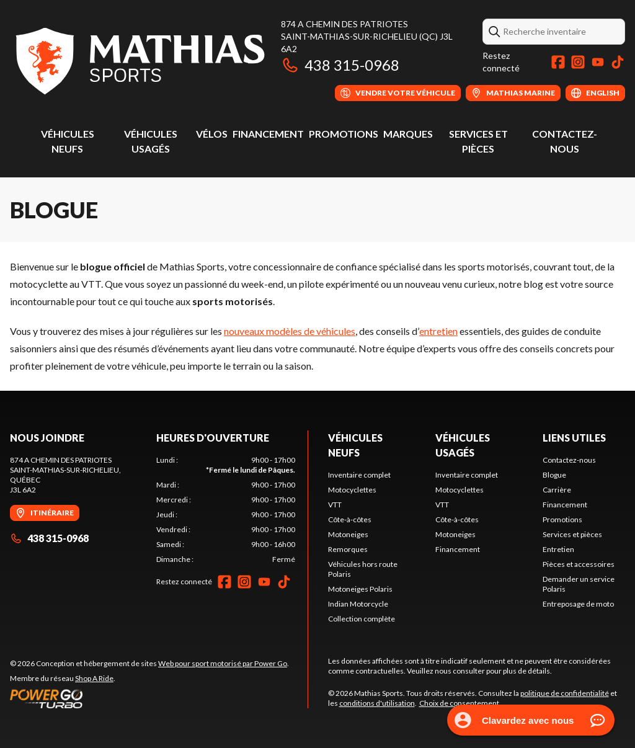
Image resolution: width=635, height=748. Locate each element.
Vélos (212, 134)
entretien (438, 331)
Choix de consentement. (460, 703)
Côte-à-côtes (349, 519)
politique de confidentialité (564, 693)
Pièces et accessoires (579, 564)
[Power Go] (149, 698)
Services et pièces (572, 534)
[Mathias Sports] (139, 60)
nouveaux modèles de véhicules (289, 331)
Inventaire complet (359, 474)
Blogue (554, 474)
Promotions (343, 134)
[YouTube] (597, 62)
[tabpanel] (225, 509)
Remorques (348, 549)
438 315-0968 (340, 65)
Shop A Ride (94, 678)
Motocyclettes (352, 489)
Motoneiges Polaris (360, 589)
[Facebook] (558, 62)
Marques (408, 134)
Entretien (558, 549)
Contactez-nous (569, 460)
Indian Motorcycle (358, 603)
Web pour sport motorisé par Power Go (222, 663)
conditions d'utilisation (377, 703)
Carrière (557, 489)
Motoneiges (348, 534)
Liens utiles (574, 437)
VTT (335, 504)
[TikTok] (617, 62)
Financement (268, 134)
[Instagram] (578, 62)
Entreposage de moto (578, 603)
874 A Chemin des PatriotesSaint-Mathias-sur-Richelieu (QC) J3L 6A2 (367, 36)
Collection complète (361, 618)
